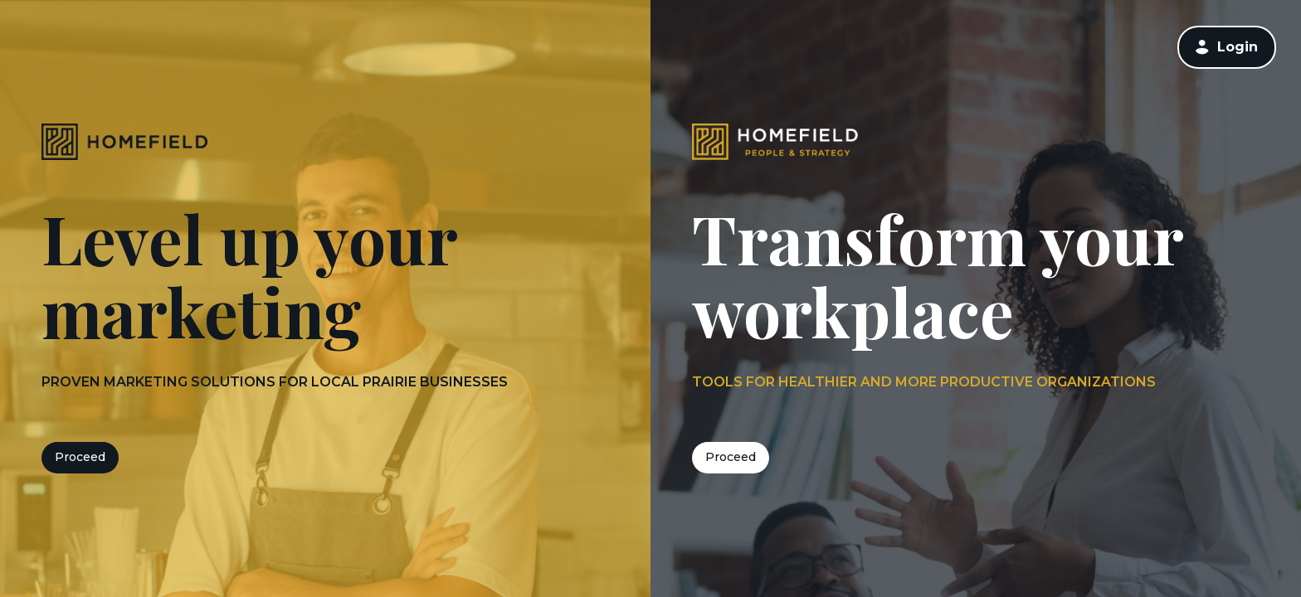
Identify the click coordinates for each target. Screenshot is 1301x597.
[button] (1202, 48)
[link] (1226, 47)
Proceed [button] (80, 456)
